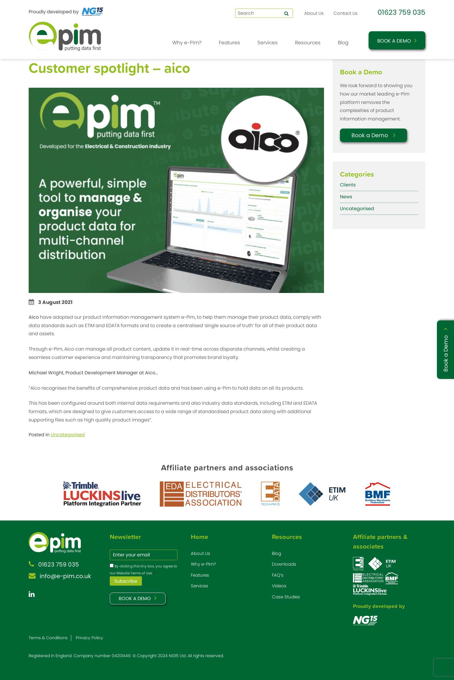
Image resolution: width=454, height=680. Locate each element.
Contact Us (346, 13)
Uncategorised (68, 434)
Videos (279, 586)
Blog (343, 42)
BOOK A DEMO (135, 598)
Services (267, 42)
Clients (348, 185)
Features (229, 42)
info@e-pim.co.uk (65, 576)
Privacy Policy (89, 638)
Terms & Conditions (48, 638)
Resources (308, 42)
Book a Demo (394, 40)
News (346, 196)
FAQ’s (277, 575)
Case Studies (286, 597)
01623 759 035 (401, 12)
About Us (314, 13)
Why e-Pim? (187, 42)
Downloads (284, 564)
